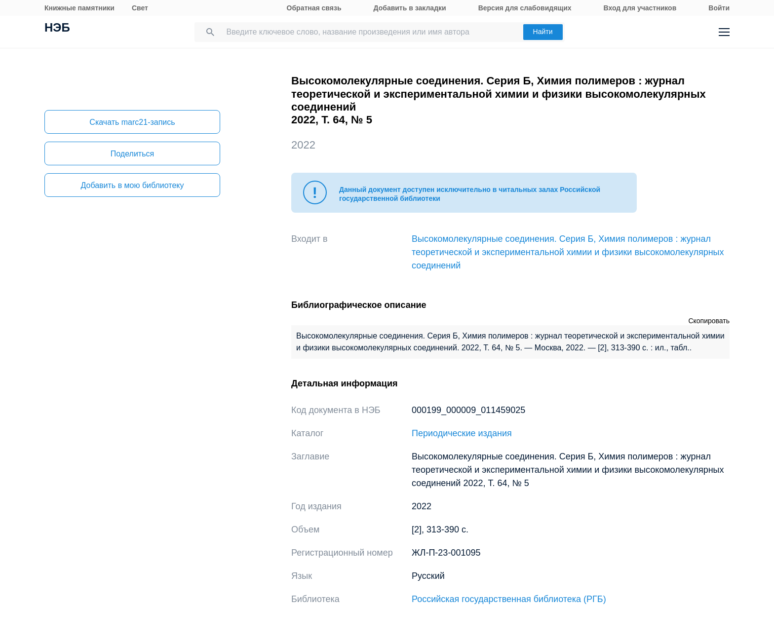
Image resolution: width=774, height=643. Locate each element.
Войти (719, 8)
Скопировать (709, 321)
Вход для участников (640, 8)
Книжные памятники (79, 8)
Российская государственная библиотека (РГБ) (509, 599)
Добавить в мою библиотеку (132, 185)
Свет (140, 8)
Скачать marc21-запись (132, 122)
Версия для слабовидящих (525, 8)
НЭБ (57, 28)
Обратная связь (314, 8)
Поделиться (132, 154)
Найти (543, 32)
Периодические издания (462, 433)
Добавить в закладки (410, 8)
